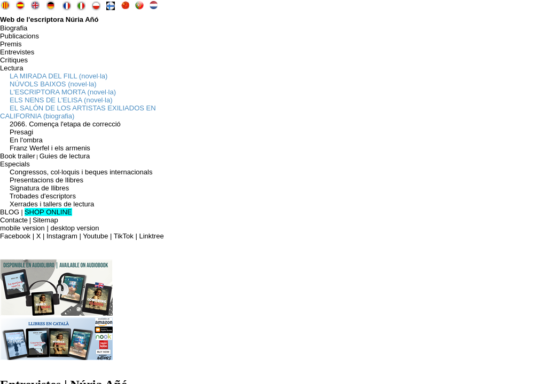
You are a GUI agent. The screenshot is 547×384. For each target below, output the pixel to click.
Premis (10, 44)
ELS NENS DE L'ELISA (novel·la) (56, 100)
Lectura (11, 68)
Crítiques (14, 60)
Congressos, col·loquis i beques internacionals (76, 172)
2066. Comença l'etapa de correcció (60, 124)
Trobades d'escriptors (38, 196)
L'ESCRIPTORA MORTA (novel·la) (58, 92)
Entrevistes (17, 52)
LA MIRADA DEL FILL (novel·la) (53, 76)
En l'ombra (21, 140)
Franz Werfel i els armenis (45, 148)
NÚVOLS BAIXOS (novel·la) (48, 84)
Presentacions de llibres (41, 180)
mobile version (22, 228)
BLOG (9, 212)
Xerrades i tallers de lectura (47, 204)
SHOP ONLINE (48, 212)
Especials (15, 164)
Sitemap (45, 220)
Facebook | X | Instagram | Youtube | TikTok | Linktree (82, 236)
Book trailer (17, 156)
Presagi (16, 132)
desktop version (74, 228)
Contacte (14, 220)
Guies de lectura (65, 156)
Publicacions (19, 36)
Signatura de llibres (34, 188)
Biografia (13, 28)
